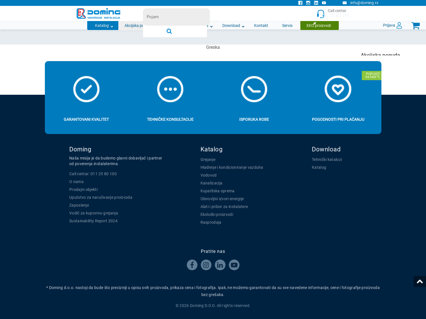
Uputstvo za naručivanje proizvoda (100, 197)
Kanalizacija (212, 183)
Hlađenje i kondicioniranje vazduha (232, 167)
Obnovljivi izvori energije (222, 199)
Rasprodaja (211, 222)
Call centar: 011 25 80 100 (93, 174)
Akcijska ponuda (139, 25)
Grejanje (208, 159)
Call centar (333, 13)
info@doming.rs (360, 3)
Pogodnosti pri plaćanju (338, 119)
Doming (80, 149)
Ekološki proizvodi (217, 214)
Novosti (174, 25)
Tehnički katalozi (327, 159)
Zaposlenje (79, 205)
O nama (201, 25)
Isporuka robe (254, 119)
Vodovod (209, 175)
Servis (287, 25)
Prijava (389, 25)
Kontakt (261, 25)
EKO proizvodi (319, 25)
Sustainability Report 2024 (93, 221)
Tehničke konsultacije (170, 119)
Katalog (102, 25)
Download (231, 25)
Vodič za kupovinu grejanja (93, 213)
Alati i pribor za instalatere (224, 206)
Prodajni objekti (83, 189)
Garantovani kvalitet (86, 119)
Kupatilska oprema (218, 191)
